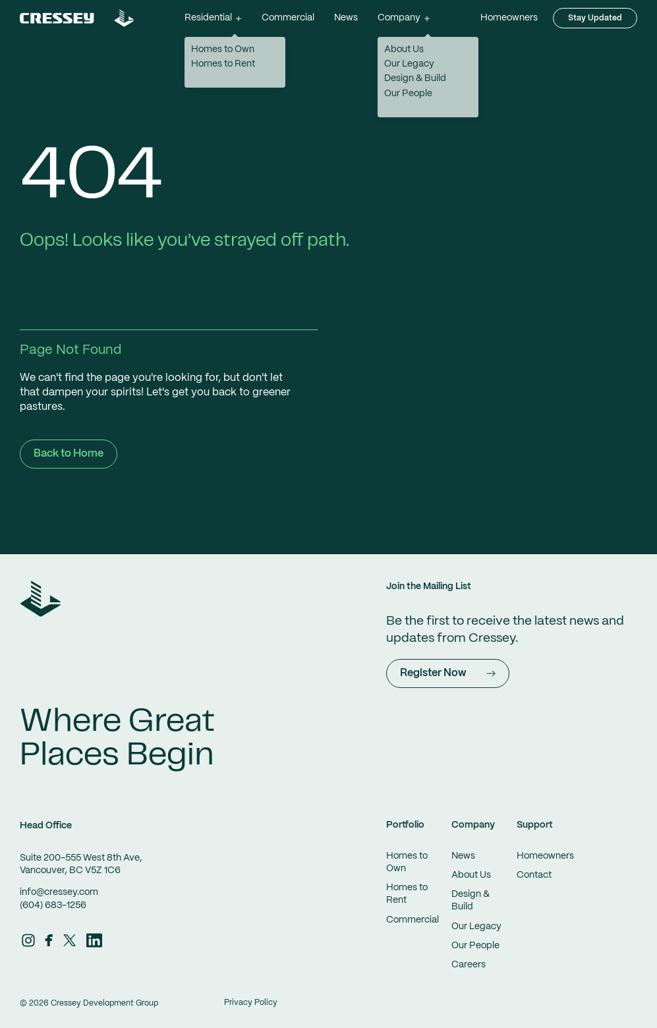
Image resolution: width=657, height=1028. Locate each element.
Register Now (448, 673)
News (346, 17)
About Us (471, 875)
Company (473, 825)
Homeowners (509, 17)
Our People (475, 945)
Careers (468, 964)
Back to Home (68, 454)
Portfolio (405, 825)
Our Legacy (476, 926)
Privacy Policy (250, 1002)
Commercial (288, 17)
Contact (534, 875)
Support (535, 825)
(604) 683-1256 (53, 905)
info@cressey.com (59, 892)
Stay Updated (595, 18)
